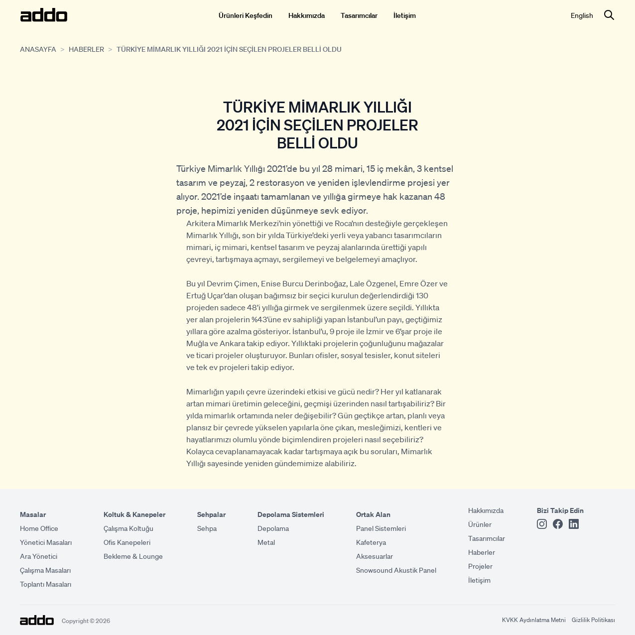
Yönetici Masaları (46, 541)
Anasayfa (38, 48)
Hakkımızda (306, 14)
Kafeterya (371, 541)
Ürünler (480, 523)
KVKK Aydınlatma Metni (534, 620)
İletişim (404, 14)
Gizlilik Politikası (593, 620)
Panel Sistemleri (381, 527)
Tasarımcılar (359, 14)
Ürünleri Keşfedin (245, 14)
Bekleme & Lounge (133, 555)
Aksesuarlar (374, 555)
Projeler (480, 565)
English (582, 14)
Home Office (39, 527)
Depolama (273, 527)
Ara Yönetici (38, 555)
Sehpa (207, 527)
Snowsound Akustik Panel (396, 569)
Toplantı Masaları (45, 583)
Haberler (86, 48)
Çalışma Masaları (45, 569)
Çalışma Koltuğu (128, 527)
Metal (266, 541)
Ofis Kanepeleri (127, 541)
